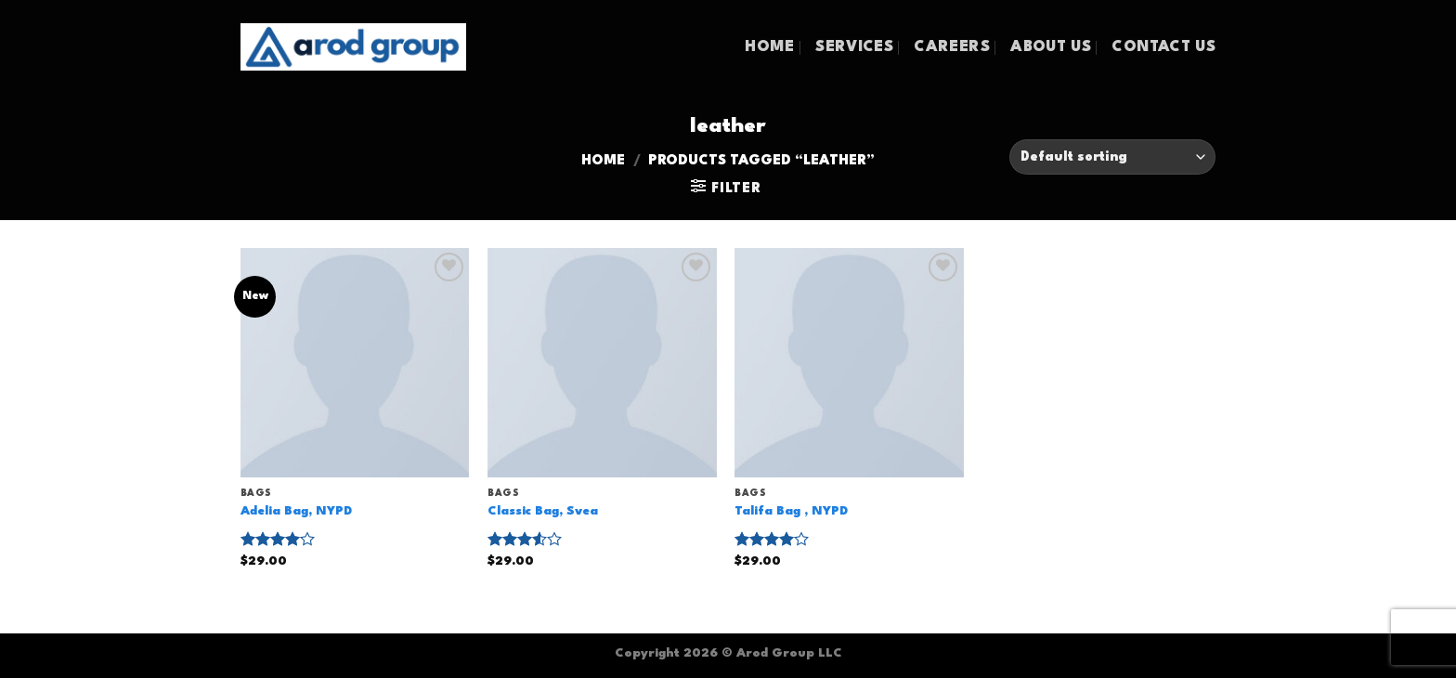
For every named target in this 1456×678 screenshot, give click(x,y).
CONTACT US (1164, 47)
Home (603, 161)
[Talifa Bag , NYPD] (849, 362)
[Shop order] (1112, 157)
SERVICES (854, 47)
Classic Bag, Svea (543, 511)
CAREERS (951, 47)
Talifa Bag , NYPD (791, 511)
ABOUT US (1050, 47)
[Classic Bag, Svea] (602, 362)
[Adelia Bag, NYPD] (355, 362)
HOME (769, 47)
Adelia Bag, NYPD (296, 511)
